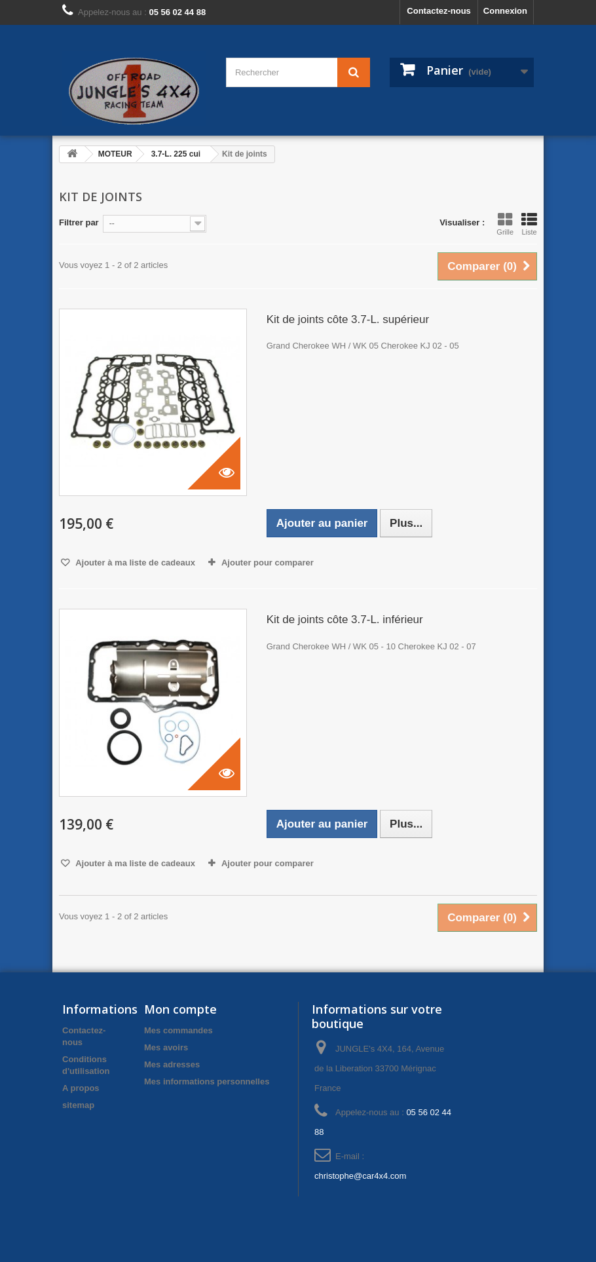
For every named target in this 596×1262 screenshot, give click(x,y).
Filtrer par (79, 222)
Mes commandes (178, 1030)
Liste (529, 224)
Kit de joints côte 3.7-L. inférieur (345, 619)
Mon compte (180, 1009)
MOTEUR (115, 154)
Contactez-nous (439, 11)
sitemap (78, 1105)
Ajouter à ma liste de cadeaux (134, 562)
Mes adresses (172, 1064)
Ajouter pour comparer (267, 562)
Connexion (505, 11)
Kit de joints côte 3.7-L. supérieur (348, 319)
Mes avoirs (166, 1047)
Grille (504, 224)
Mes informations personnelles (206, 1081)
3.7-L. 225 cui (175, 154)
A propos (81, 1088)
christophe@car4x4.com (360, 1176)
